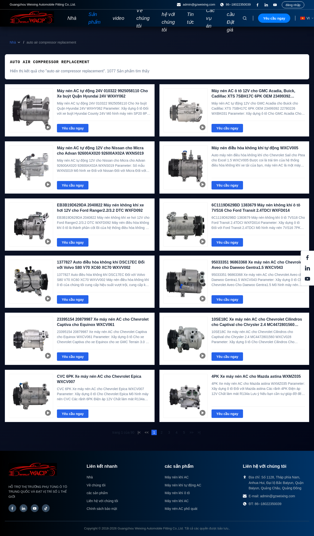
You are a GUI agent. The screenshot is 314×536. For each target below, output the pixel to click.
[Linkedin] (266, 5)
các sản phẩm (97, 493)
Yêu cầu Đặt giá (231, 18)
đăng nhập (293, 5)
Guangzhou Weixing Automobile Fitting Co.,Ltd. (151, 528)
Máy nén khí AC (177, 477)
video (118, 18)
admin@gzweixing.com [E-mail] (196, 5)
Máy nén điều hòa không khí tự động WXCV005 (255, 148)
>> (191, 432)
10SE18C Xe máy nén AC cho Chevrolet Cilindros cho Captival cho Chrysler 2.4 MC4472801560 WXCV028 (257, 324)
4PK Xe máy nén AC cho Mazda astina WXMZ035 (256, 376)
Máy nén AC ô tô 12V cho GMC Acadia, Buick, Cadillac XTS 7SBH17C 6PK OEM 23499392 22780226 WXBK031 (253, 96)
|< (139, 432)
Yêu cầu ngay (274, 18)
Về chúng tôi (143, 18)
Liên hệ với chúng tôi (168, 18)
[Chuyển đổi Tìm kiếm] (244, 18)
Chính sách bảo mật (101, 509)
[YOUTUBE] (275, 5)
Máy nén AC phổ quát (181, 509)
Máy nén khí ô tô (177, 493)
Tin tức (190, 18)
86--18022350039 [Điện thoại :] (235, 5)
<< (147, 432)
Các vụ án (210, 18)
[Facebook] (257, 5)
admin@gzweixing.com (277, 496)
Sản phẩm (94, 18)
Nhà (71, 18)
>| (198, 432)
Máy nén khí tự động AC (183, 485)
